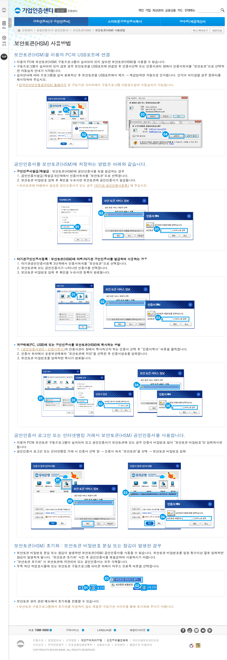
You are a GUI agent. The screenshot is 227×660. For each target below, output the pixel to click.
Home (19, 30)
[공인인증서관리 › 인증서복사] (43, 349)
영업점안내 (54, 640)
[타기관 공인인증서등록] (111, 185)
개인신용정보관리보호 (145, 640)
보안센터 (120, 644)
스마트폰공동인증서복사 (125, 21)
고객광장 (71, 640)
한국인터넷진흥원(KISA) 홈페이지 (43, 85)
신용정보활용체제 (117, 640)
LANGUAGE (104, 630)
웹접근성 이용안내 (141, 644)
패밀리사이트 (138, 630)
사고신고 (38, 644)
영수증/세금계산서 (192, 21)
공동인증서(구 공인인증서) (51, 21)
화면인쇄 (217, 30)
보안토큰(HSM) (82, 30)
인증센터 (72, 11)
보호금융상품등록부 (80, 644)
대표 (38, 630)
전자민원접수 (56, 644)
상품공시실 (103, 644)
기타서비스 (72, 630)
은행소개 (38, 640)
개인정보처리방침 (91, 640)
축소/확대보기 (200, 30)
